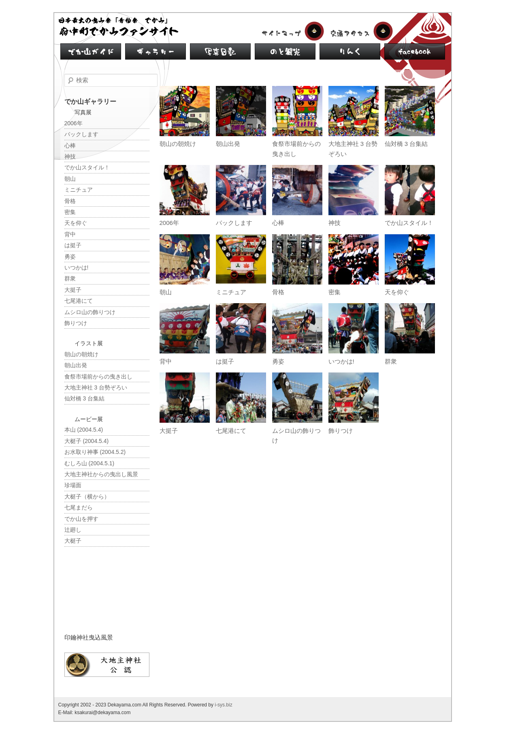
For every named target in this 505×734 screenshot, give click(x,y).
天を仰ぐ (397, 292)
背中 (166, 361)
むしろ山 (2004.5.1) (89, 463)
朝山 (166, 292)
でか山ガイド (90, 51)
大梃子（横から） (87, 496)
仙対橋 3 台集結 (406, 143)
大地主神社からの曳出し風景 (101, 474)
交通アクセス (360, 31)
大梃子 (72, 540)
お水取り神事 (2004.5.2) (95, 452)
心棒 (278, 222)
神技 (334, 222)
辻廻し (72, 529)
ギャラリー (155, 51)
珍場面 (72, 485)
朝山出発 (228, 143)
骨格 (278, 292)
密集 (334, 292)
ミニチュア (231, 292)
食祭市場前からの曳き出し (98, 376)
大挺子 (169, 430)
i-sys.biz (223, 705)
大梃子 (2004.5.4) (86, 441)
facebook (414, 51)
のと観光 (285, 51)
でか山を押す (81, 519)
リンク (350, 51)
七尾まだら (78, 507)
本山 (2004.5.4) (83, 429)
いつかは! (341, 361)
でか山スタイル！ (409, 222)
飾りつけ (340, 430)
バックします (234, 222)
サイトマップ (291, 31)
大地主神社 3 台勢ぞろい (96, 387)
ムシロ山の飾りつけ (89, 312)
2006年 (169, 222)
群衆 (391, 361)
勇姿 (278, 361)
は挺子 (225, 361)
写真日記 (220, 51)
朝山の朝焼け (178, 143)
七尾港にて (231, 430)
